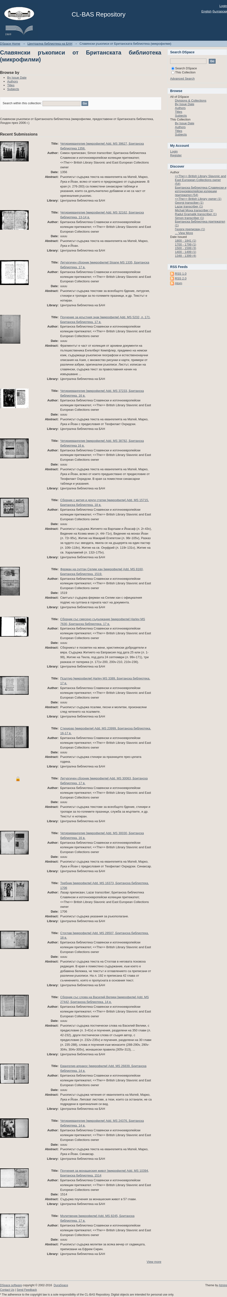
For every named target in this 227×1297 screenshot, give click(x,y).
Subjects (13, 89)
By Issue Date (17, 77)
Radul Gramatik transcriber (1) (196, 214)
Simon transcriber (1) (189, 218)
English (206, 11)
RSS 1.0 (180, 273)
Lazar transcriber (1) (189, 206)
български (219, 11)
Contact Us (7, 1290)
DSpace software (11, 1285)
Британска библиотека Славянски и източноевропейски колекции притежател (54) (200, 191)
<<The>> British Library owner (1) (198, 199)
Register (176, 155)
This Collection (183, 72)
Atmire (223, 1285)
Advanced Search (182, 78)
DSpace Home (10, 43)
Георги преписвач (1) (190, 229)
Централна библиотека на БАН (49, 43)
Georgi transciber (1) (189, 202)
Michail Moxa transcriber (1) (194, 210)
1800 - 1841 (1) (185, 240)
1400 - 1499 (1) (185, 252)
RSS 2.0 (180, 278)
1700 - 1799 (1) (185, 244)
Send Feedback (27, 1290)
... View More (184, 233)
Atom (178, 283)
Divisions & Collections (190, 100)
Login (223, 6)
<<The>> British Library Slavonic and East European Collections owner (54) (200, 180)
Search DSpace (184, 68)
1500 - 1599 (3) (185, 248)
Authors (12, 81)
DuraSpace (61, 1285)
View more (154, 1262)
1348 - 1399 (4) (185, 255)
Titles (11, 85)
